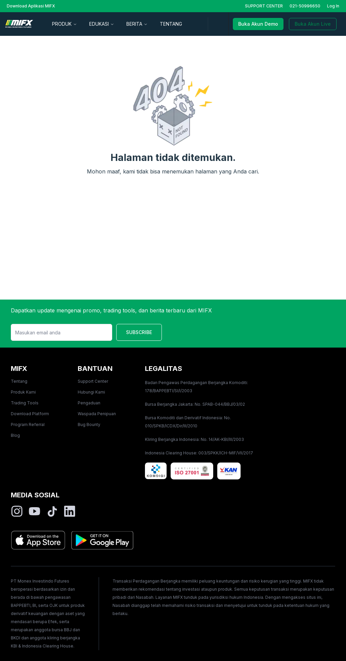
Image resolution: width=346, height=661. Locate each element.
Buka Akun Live (313, 24)
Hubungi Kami (91, 392)
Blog (15, 435)
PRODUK (64, 24)
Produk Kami (23, 392)
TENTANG (171, 24)
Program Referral (28, 424)
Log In (333, 5)
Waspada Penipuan (97, 413)
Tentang (19, 381)
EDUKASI (101, 24)
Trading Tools (25, 402)
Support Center (93, 381)
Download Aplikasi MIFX (31, 5)
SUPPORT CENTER (264, 5)
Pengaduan (89, 402)
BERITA (137, 24)
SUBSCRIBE (139, 332)
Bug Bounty (89, 424)
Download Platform (30, 413)
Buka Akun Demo (258, 24)
